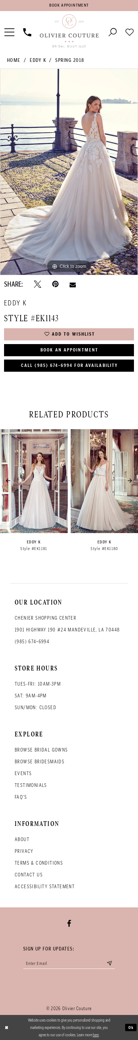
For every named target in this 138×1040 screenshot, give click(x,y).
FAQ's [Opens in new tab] (21, 797)
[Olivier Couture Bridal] (69, 31)
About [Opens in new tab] (22, 840)
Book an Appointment (69, 350)
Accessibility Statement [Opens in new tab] (45, 887)
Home (14, 60)
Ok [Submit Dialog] (131, 1027)
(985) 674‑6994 (32, 642)
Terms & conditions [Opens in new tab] (39, 863)
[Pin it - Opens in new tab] (55, 284)
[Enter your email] (69, 963)
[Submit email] (109, 963)
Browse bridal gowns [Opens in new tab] (41, 750)
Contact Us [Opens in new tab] (29, 875)
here (96, 1034)
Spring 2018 (70, 60)
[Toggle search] (112, 31)
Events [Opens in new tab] (23, 774)
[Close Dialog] (6, 1027)
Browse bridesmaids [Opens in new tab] (39, 762)
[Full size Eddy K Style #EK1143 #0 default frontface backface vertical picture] (69, 172)
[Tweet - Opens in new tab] (37, 284)
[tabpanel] (69, 172)
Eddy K (38, 60)
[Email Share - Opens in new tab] (73, 284)
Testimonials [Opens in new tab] (31, 785)
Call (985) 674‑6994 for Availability (69, 366)
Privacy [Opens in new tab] (24, 851)
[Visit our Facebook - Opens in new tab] (69, 924)
